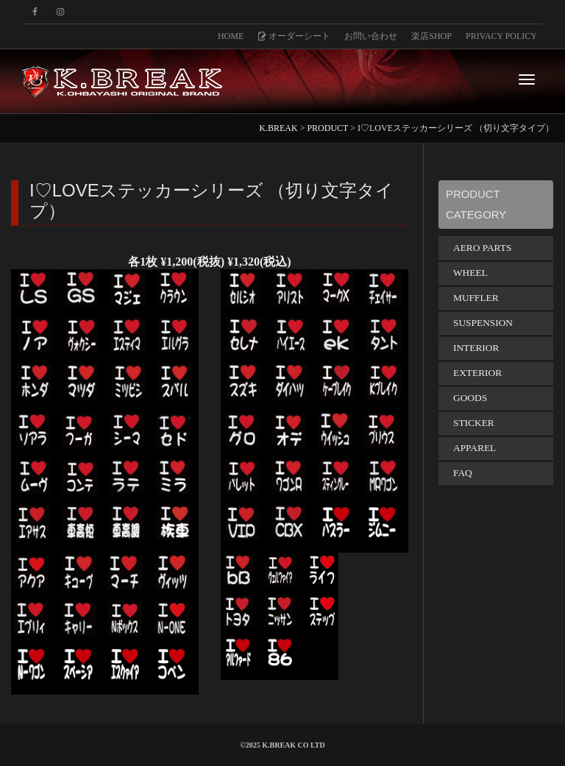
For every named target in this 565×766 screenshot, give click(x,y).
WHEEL (470, 272)
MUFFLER (476, 297)
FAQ (462, 472)
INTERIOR (476, 347)
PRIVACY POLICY (501, 36)
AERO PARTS (482, 247)
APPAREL (474, 447)
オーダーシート (293, 36)
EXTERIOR (477, 372)
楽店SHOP (431, 36)
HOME (231, 36)
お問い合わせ (370, 36)
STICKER (473, 422)
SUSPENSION (483, 322)
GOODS (470, 397)
